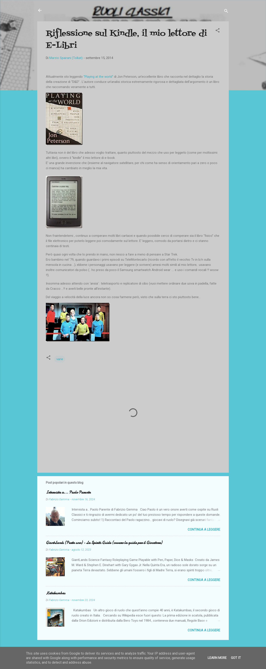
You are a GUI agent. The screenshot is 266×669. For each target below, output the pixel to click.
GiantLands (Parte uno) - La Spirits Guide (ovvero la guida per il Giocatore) (104, 542)
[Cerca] (226, 11)
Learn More (217, 658)
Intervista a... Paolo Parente (68, 492)
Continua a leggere (204, 529)
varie (59, 359)
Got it (236, 658)
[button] (217, 31)
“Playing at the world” (98, 77)
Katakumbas (55, 593)
